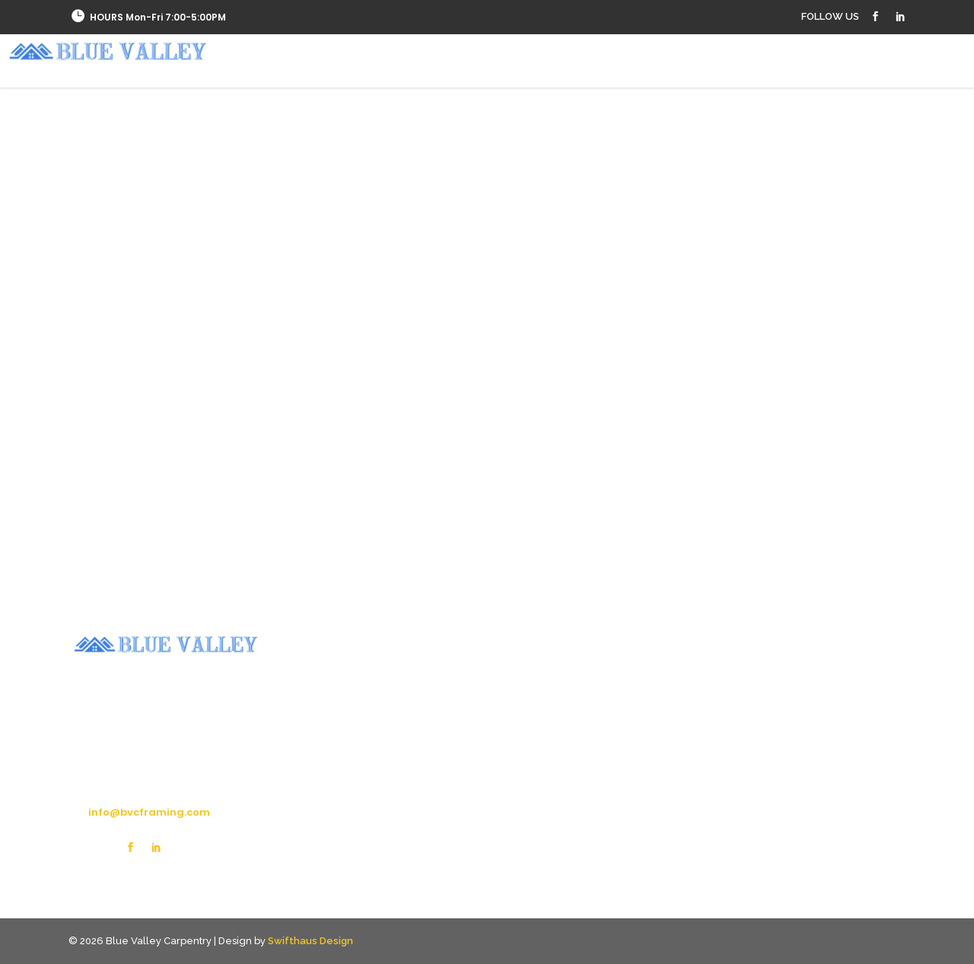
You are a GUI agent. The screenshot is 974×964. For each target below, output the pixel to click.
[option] (173, 503)
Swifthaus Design (310, 941)
